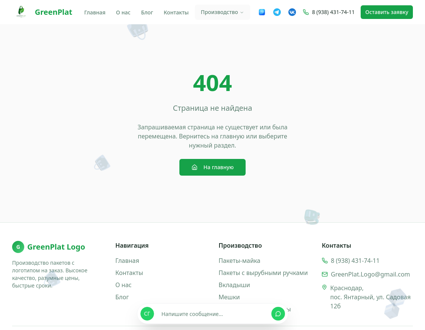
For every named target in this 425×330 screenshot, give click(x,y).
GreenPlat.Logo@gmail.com (370, 274)
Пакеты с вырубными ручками (263, 273)
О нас (123, 12)
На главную (212, 167)
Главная (94, 12)
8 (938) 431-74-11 (333, 12)
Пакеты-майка (239, 260)
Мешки (229, 297)
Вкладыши (234, 285)
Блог (147, 12)
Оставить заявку (386, 12)
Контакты (176, 12)
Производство (222, 12)
